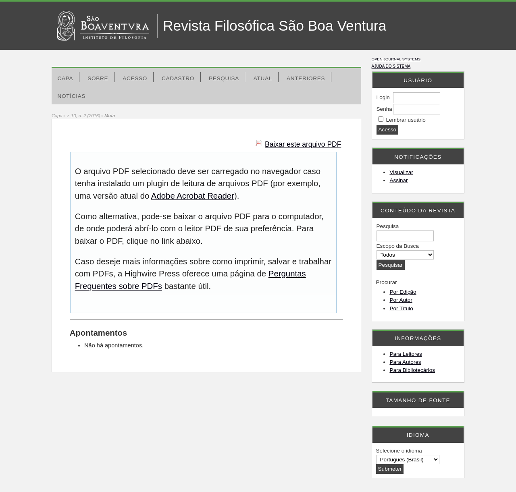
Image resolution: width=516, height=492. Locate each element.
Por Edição (402, 292)
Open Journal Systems (396, 59)
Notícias (72, 96)
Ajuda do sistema (391, 66)
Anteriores (306, 78)
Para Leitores (405, 354)
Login (383, 97)
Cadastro (178, 78)
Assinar (398, 180)
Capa (65, 78)
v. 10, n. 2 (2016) (83, 115)
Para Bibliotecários (412, 370)
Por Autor (400, 300)
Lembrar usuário (405, 120)
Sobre (97, 78)
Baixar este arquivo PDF (303, 144)
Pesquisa (224, 78)
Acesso (135, 78)
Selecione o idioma (399, 451)
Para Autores (405, 362)
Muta (109, 115)
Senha (384, 109)
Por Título (401, 308)
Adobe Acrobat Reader (192, 195)
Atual (263, 78)
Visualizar (401, 172)
